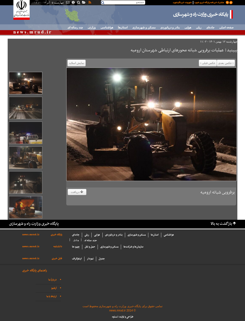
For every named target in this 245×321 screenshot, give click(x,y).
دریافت (77, 192)
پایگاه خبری (56, 234)
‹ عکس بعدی (226, 63)
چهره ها (76, 247)
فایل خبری (57, 258)
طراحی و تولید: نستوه (122, 317)
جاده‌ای (210, 27)
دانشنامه (57, 246)
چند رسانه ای (75, 27)
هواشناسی (106, 27)
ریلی (198, 27)
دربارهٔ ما (52, 280)
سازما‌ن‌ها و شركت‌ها (133, 247)
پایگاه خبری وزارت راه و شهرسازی (203, 14)
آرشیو (54, 288)
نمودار (90, 259)
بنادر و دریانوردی (170, 27)
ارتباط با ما (51, 296)
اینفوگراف (77, 259)
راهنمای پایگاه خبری (34, 270)
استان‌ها (123, 27)
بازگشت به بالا (221, 224)
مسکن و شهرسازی (144, 27)
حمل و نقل (90, 247)
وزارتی (92, 27)
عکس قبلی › (208, 63)
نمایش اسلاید (76, 63)
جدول (102, 259)
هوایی (187, 27)
